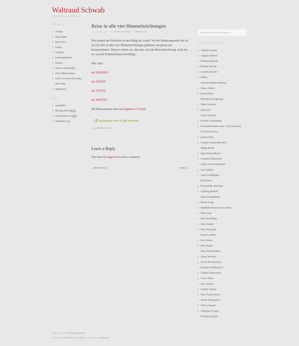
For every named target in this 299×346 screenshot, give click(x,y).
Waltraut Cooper (210, 310)
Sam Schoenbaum (211, 250)
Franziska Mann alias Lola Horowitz (221, 126)
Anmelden (60, 105)
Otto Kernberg (209, 218)
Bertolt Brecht (208, 66)
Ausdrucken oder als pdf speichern (116, 120)
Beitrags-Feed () (65, 110)
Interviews (60, 41)
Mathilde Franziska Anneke (216, 207)
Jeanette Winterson (211, 158)
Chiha (204, 77)
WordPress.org (62, 121)
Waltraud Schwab (122, 31)
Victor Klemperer (210, 299)
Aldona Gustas (209, 50)
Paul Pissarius (208, 229)
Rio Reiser (206, 240)
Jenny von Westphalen (213, 164)
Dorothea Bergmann (212, 98)
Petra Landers (208, 234)
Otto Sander (207, 223)
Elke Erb (205, 109)
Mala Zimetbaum (210, 196)
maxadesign (103, 337)
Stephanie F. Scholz (134, 109)
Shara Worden (208, 256)
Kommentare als (66, 115)
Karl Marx (206, 180)
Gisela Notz (207, 137)
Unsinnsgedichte (63, 57)
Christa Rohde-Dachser (214, 82)
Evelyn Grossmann (211, 120)
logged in (112, 156)
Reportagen (141, 31)
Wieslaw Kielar (209, 316)
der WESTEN (99, 99)
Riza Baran (207, 245)
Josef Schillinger (210, 175)
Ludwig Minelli (209, 191)
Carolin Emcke (209, 71)
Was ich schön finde (65, 68)
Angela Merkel (209, 55)
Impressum (60, 89)
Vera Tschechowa (210, 294)
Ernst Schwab (208, 115)
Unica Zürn (207, 278)
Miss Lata (206, 212)
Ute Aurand (207, 283)
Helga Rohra (208, 147)
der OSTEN (98, 90)
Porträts (59, 31)
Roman (58, 62)
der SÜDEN (98, 81)
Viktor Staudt (208, 305)
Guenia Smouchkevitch (214, 142)
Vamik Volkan (208, 289)
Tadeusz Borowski (211, 272)
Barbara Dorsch (104, 128)
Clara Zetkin (207, 88)
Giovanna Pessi (209, 131)
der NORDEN (99, 72)
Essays (58, 47)
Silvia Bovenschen (211, 261)
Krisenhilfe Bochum (212, 185)
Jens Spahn (207, 169)
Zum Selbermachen (65, 73)
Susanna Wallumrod (212, 267)
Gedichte (59, 52)
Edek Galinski (208, 104)
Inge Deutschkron (210, 153)
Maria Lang (207, 202)
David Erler (207, 93)
